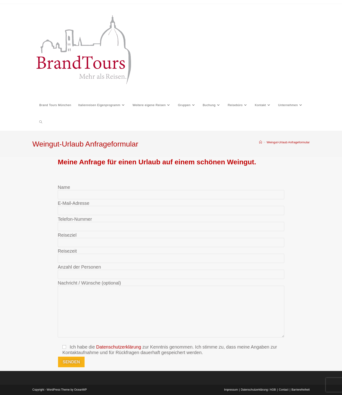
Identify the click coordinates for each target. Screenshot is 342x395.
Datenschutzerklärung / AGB (258, 389)
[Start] (260, 142)
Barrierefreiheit (300, 389)
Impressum (231, 389)
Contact (283, 389)
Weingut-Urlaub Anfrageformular (288, 142)
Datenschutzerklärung (118, 346)
